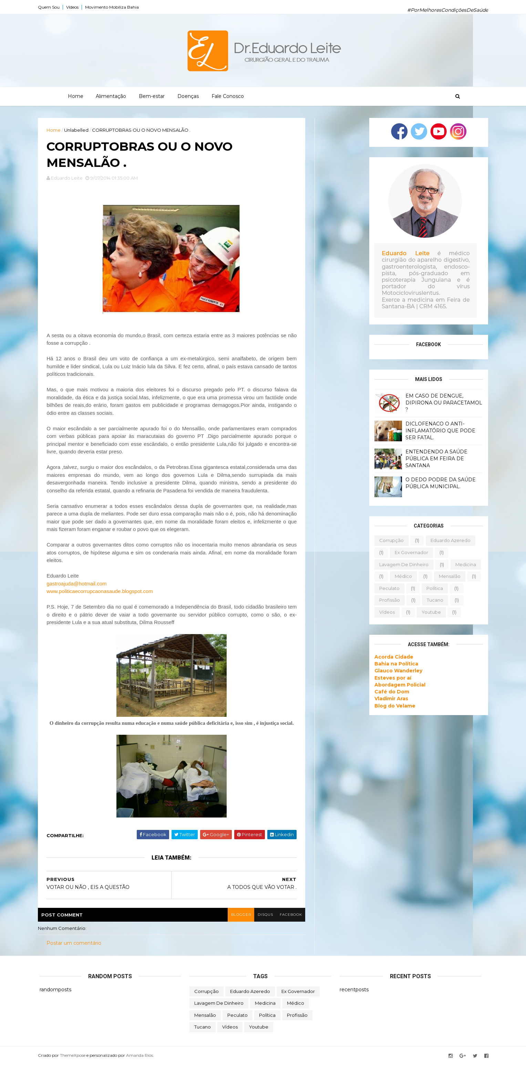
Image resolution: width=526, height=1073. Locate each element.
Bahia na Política (394, 664)
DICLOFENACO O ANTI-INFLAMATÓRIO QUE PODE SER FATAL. (439, 430)
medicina (464, 564)
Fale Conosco (228, 96)
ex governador (409, 552)
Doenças (188, 96)
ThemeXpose (74, 1063)
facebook (285, 923)
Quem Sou (50, 7)
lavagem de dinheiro (402, 564)
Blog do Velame (393, 705)
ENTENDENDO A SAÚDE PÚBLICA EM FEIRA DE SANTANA (435, 458)
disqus (259, 923)
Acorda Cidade (392, 656)
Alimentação (111, 96)
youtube (429, 612)
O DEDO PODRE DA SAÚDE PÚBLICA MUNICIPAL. (439, 483)
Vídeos (74, 7)
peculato (388, 588)
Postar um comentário (75, 952)
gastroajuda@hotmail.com (78, 584)
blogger (235, 923)
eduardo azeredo (449, 540)
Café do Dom (390, 692)
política (433, 588)
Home (75, 96)
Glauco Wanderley (397, 671)
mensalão (448, 576)
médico (401, 576)
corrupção (390, 540)
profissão (388, 600)
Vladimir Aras (389, 698)
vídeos (385, 612)
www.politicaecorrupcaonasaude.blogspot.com (101, 592)
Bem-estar (152, 96)
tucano (433, 600)
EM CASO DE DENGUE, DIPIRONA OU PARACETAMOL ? (442, 402)
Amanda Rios (141, 1063)
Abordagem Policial (398, 685)
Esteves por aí (391, 677)
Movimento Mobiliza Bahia (114, 7)
